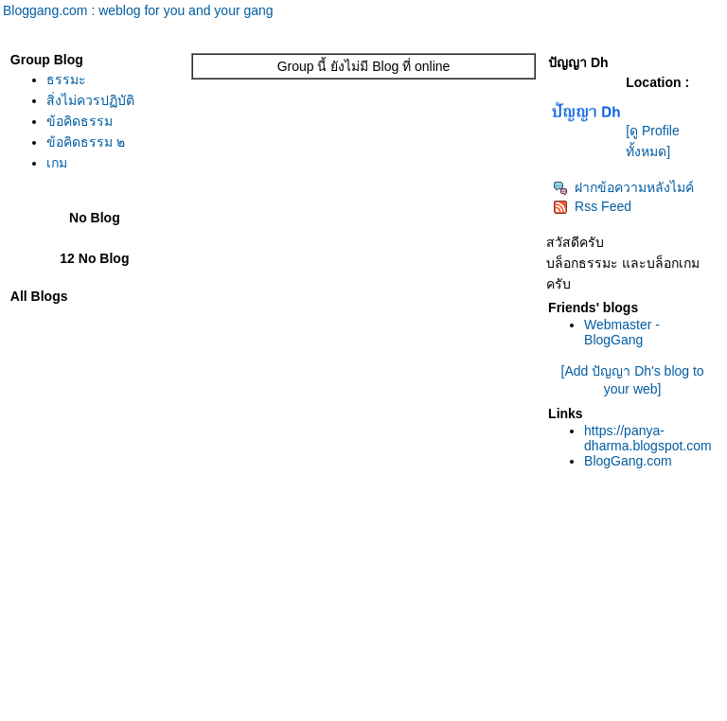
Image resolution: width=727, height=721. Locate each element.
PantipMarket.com (118, 711)
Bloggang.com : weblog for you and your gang (138, 10)
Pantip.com (34, 711)
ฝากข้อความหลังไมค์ (623, 187)
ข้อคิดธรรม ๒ (85, 141)
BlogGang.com (628, 460)
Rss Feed (592, 206)
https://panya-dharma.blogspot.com (648, 438)
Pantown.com (207, 711)
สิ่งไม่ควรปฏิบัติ (90, 100)
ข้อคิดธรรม (79, 121)
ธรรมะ (66, 79)
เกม (56, 162)
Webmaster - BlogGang (622, 332)
